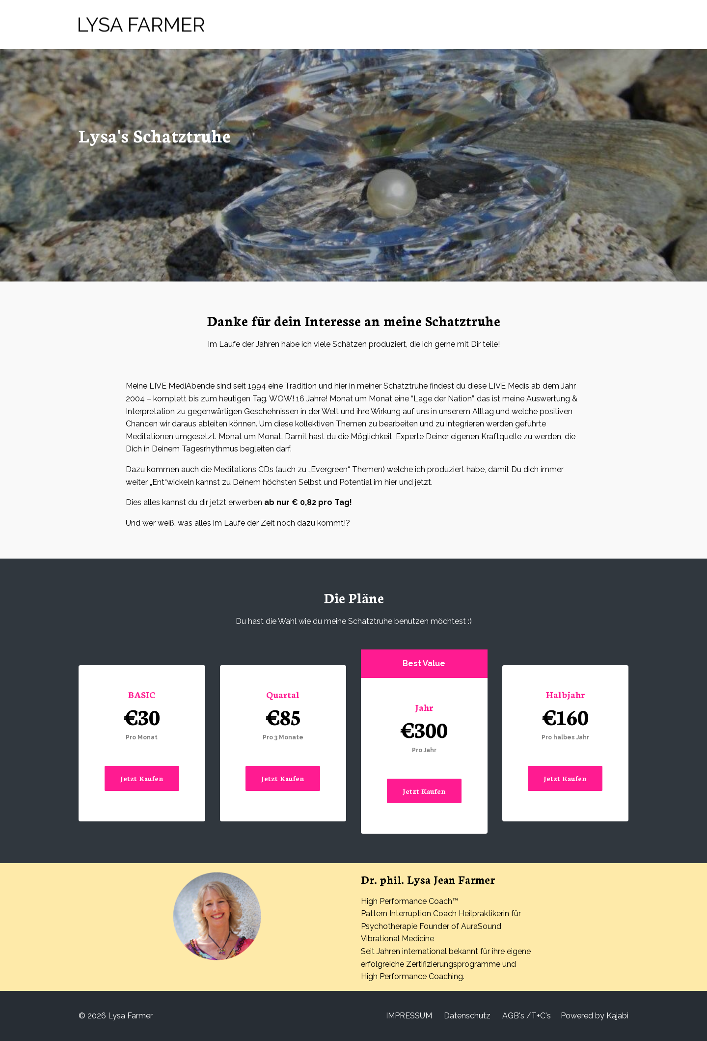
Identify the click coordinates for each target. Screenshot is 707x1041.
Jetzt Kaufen (141, 778)
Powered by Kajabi (594, 1015)
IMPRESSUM (409, 1015)
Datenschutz (467, 1015)
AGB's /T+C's (526, 1015)
